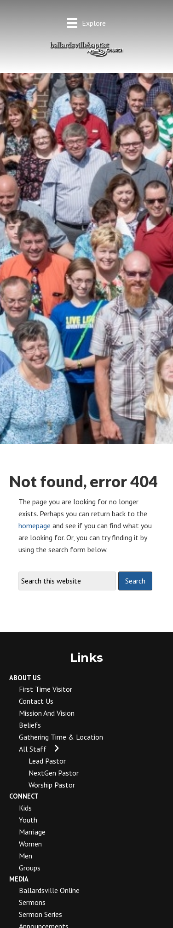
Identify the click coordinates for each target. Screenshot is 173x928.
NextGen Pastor (54, 772)
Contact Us (36, 701)
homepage (34, 525)
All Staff (32, 748)
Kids (25, 807)
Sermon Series (40, 914)
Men (25, 855)
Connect (24, 796)
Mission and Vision (47, 713)
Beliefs (30, 725)
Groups (29, 867)
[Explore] (86, 23)
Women (30, 843)
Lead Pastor (47, 760)
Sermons (32, 902)
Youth (28, 819)
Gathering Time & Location (61, 736)
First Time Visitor (45, 689)
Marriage (32, 831)
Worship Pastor (52, 784)
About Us (24, 677)
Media (19, 879)
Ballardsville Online (49, 890)
